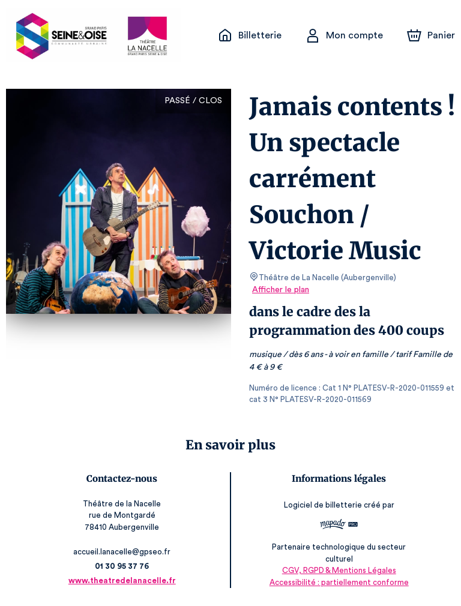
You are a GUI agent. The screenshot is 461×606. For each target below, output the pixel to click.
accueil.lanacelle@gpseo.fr (125, 551)
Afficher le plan (279, 290)
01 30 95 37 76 (125, 566)
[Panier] (431, 35)
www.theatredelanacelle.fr (125, 580)
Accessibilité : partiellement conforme (336, 582)
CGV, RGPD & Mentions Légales (336, 570)
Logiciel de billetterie (320, 504)
